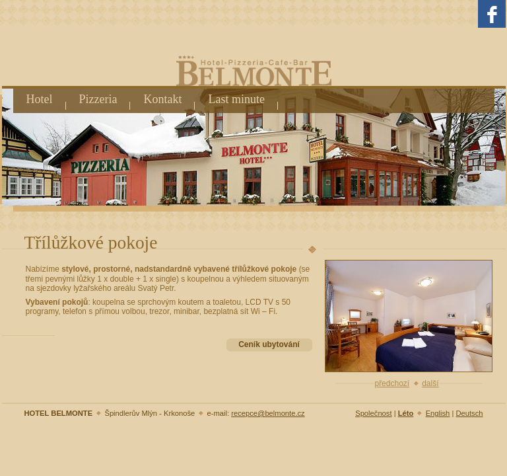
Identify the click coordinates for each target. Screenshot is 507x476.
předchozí (391, 383)
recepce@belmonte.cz (267, 413)
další (430, 383)
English (438, 413)
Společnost (373, 413)
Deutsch (469, 413)
